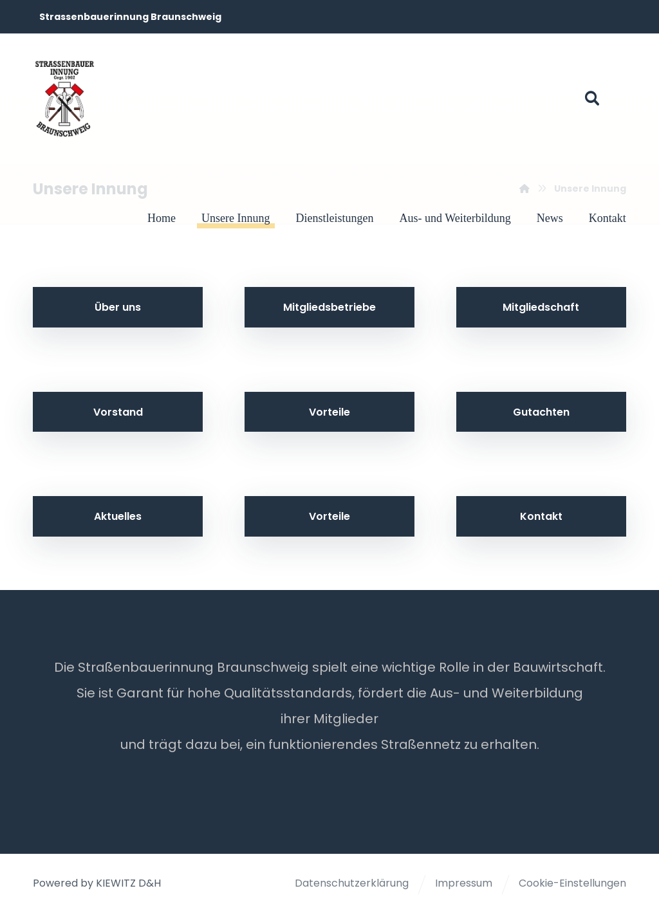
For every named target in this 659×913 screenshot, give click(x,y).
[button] (592, 98)
